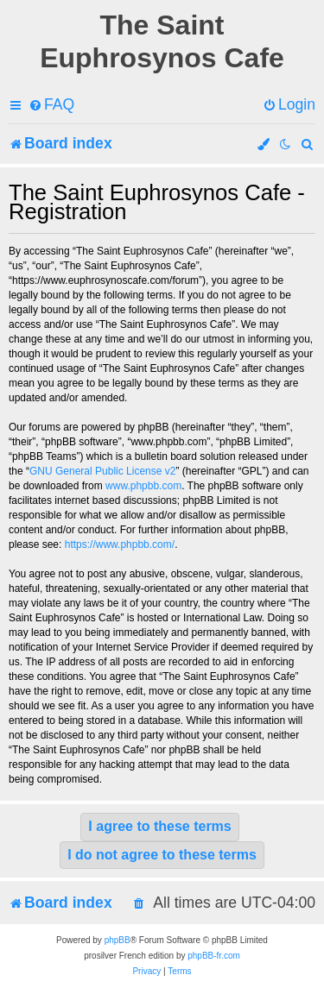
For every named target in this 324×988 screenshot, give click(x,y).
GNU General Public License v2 (102, 471)
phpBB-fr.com (213, 955)
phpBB (117, 940)
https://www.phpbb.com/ (120, 544)
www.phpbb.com (143, 486)
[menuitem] (51, 105)
